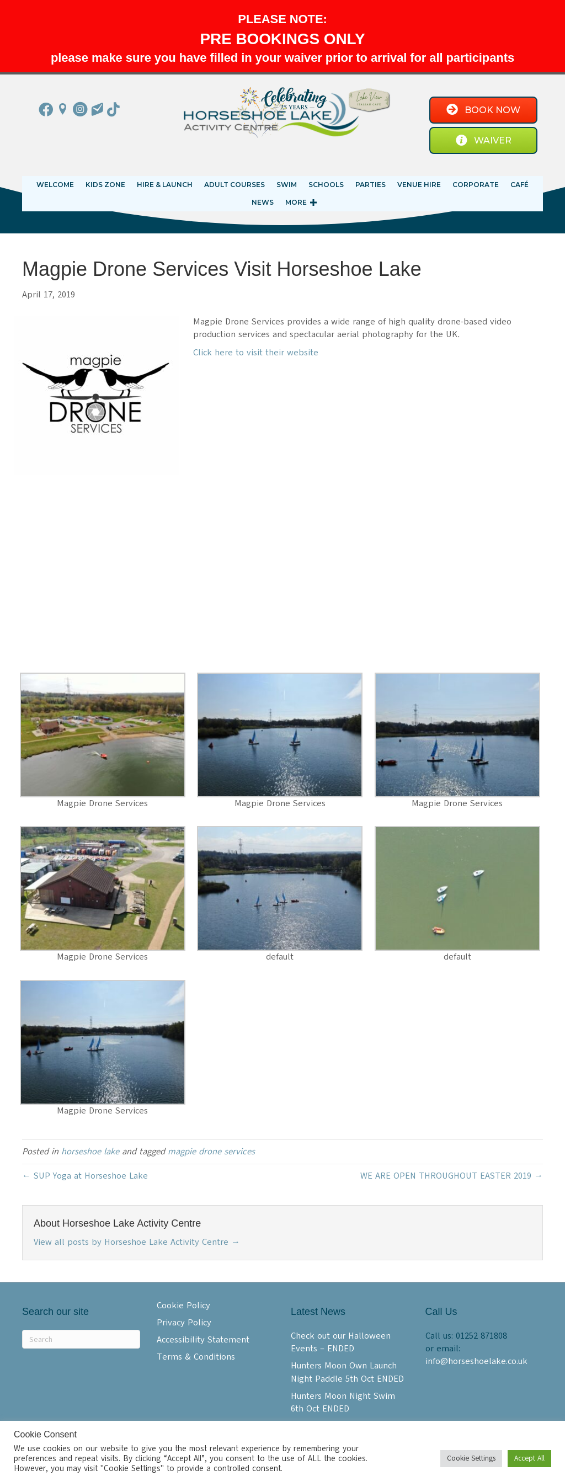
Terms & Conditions (196, 1357)
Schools (326, 184)
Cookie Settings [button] (471, 1458)
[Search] (81, 1339)
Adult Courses (234, 184)
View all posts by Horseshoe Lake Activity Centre (137, 1242)
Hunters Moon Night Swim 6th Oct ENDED (343, 1402)
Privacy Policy (184, 1323)
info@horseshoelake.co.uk (476, 1361)
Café (519, 184)
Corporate (475, 184)
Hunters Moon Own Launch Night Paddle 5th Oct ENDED (347, 1372)
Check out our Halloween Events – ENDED (341, 1342)
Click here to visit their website (255, 353)
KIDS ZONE (105, 184)
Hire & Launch (165, 184)
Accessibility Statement (203, 1340)
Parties (370, 184)
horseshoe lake (90, 1152)
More (296, 202)
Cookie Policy (183, 1305)
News (263, 202)
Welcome (55, 184)
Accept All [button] (529, 1458)
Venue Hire (419, 184)
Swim (286, 184)
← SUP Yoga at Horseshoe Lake (85, 1176)
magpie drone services (211, 1152)
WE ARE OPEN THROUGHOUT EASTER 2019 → (451, 1176)
